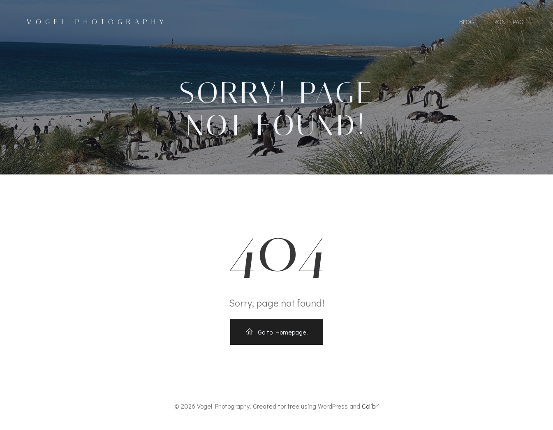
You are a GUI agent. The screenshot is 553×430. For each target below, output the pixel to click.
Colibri (370, 406)
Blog (466, 21)
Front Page (509, 21)
